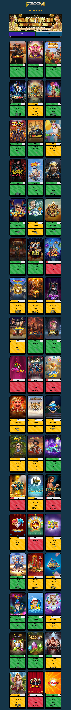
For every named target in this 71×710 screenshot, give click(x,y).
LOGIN (49, 33)
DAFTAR (22, 33)
